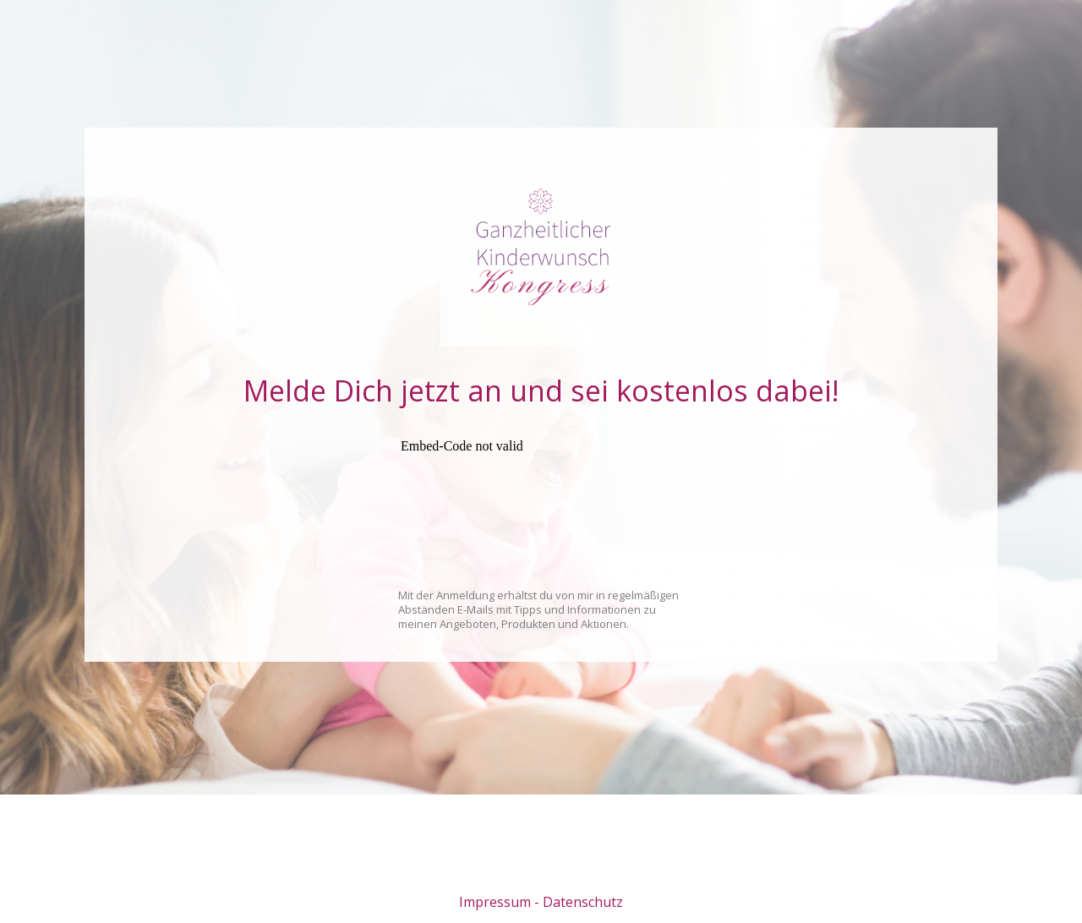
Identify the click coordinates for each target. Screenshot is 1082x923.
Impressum (495, 902)
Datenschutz (583, 902)
